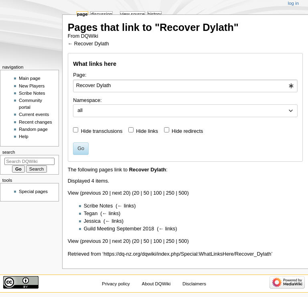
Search (8, 152)
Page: (79, 75)
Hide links (147, 131)
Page (82, 14)
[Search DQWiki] (29, 161)
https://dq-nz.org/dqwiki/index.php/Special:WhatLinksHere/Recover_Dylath (187, 254)
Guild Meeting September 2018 (119, 229)
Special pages (33, 191)
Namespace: (87, 100)
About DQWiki (156, 283)
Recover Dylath (91, 44)
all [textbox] (80, 110)
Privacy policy (116, 283)
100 (157, 193)
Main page (30, 78)
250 (170, 193)
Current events (34, 114)
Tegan (91, 213)
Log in (293, 3)
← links (126, 206)
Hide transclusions (102, 131)
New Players (32, 85)
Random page (33, 129)
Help (23, 136)
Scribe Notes (98, 206)
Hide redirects (187, 131)
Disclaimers (194, 283)
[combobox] (185, 85)
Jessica (92, 221)
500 (182, 193)
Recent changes (35, 122)
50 (146, 193)
